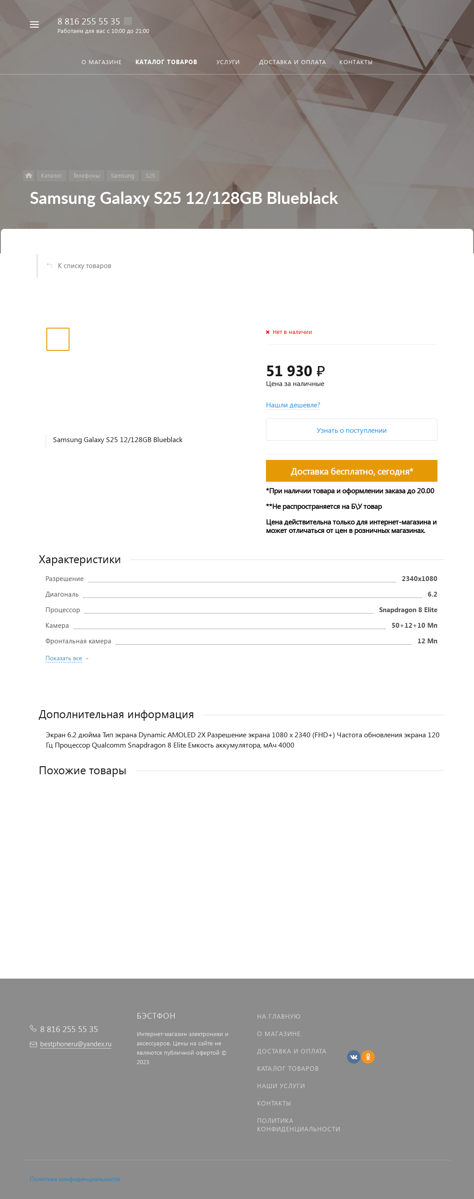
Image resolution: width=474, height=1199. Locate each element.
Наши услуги (281, 1085)
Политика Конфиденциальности (298, 1124)
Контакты (274, 1103)
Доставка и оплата (292, 1051)
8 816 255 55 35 (88, 20)
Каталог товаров (288, 1068)
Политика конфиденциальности (75, 1179)
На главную (279, 1016)
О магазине (279, 1033)
